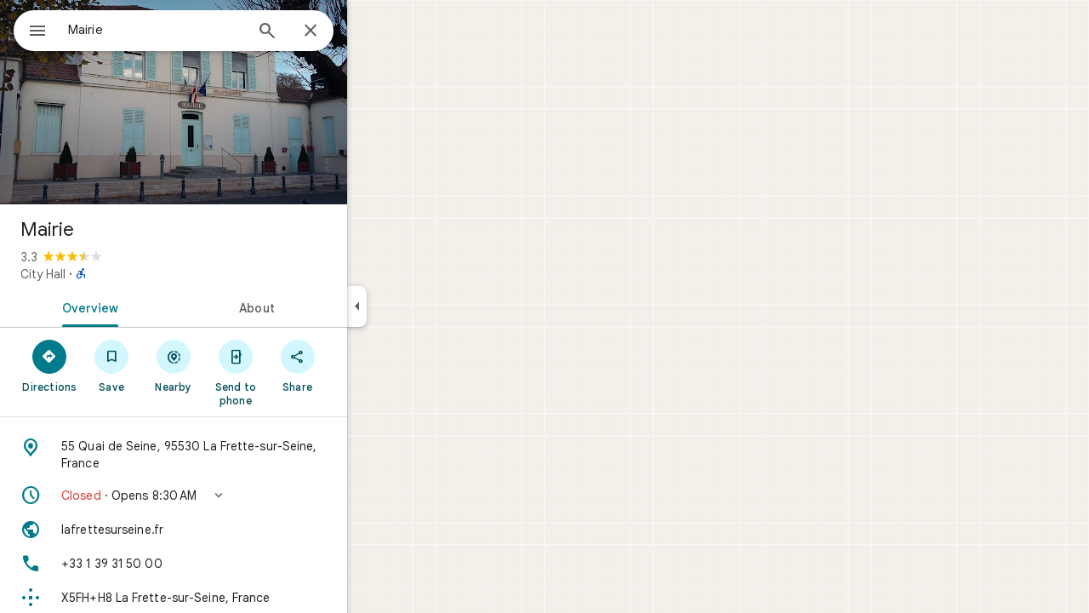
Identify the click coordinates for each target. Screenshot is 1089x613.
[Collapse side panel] (418, 306)
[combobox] (200, 30)
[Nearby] (235, 365)
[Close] (372, 31)
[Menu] (30, 29)
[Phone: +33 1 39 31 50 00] (234, 564)
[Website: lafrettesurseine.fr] (234, 530)
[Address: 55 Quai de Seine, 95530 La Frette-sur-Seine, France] (234, 454)
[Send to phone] (296, 372)
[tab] (148, 306)
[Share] (359, 365)
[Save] (173, 365)
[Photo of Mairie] (234, 102)
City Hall (104, 274)
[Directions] (111, 365)
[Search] (328, 32)
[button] (234, 495)
